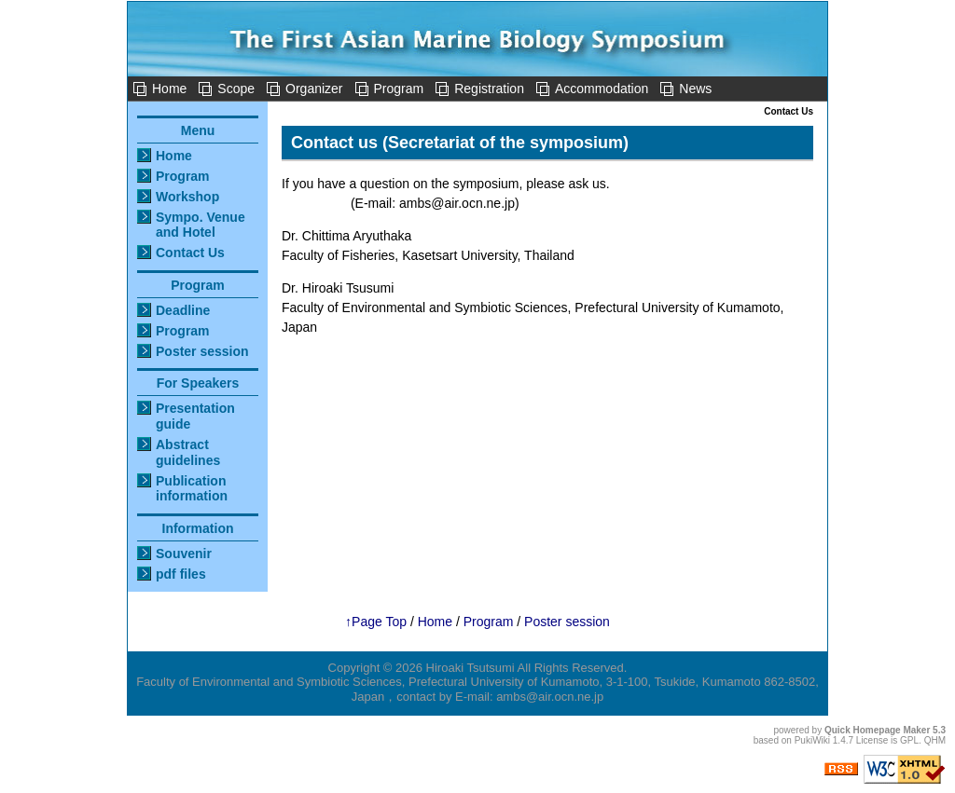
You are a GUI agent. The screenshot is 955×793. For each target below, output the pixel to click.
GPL (909, 740)
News (695, 88)
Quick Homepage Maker (877, 730)
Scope (236, 88)
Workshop (187, 196)
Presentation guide (195, 416)
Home (169, 88)
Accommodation (601, 88)
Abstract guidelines (188, 452)
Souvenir (184, 553)
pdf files (181, 574)
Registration (489, 88)
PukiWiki (812, 740)
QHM (935, 740)
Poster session (202, 351)
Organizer (313, 88)
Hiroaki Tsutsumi (470, 668)
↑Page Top (376, 621)
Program (399, 88)
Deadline (183, 310)
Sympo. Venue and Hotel (200, 225)
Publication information (192, 488)
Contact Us (190, 252)
